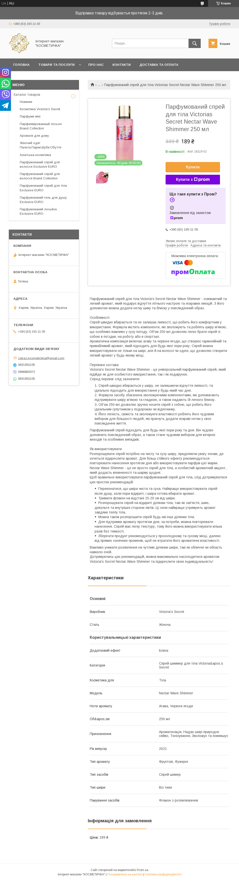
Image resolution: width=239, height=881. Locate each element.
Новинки (26, 102)
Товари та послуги (56, 65)
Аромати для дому (34, 135)
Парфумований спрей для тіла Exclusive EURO (43, 188)
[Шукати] (195, 43)
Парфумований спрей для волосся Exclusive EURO (40, 164)
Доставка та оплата (158, 65)
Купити (193, 167)
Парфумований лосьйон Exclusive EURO (38, 211)
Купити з (192, 179)
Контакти (121, 65)
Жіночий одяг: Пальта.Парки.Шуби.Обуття (40, 145)
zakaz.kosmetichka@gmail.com (41, 358)
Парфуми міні (30, 116)
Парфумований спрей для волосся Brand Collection (40, 176)
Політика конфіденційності (162, 874)
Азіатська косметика (35, 155)
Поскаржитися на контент (124, 874)
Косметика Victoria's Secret (40, 109)
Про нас (96, 65)
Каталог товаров (27, 95)
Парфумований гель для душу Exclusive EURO (43, 200)
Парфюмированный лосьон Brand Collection (41, 126)
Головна (21, 65)
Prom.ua (142, 870)
